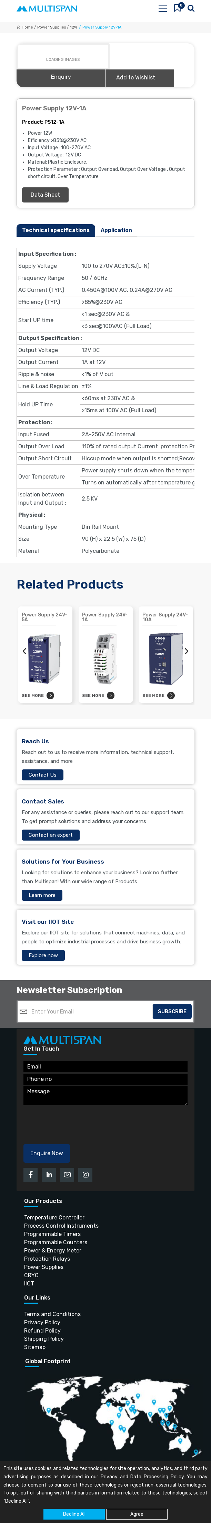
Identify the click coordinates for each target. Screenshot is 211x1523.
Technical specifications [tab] (56, 230)
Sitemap (35, 1347)
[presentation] (24, 651)
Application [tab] (116, 230)
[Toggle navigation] (162, 8)
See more (38, 695)
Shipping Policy (44, 1338)
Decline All (74, 1514)
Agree (136, 1514)
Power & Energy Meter (52, 1250)
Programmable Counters (55, 1242)
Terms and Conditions (52, 1314)
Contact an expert (51, 835)
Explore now (43, 955)
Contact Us (43, 775)
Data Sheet (45, 194)
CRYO (31, 1275)
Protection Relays (47, 1258)
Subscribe (172, 1011)
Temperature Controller (54, 1217)
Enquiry (61, 77)
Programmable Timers (52, 1233)
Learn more (42, 895)
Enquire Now (46, 1153)
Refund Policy (42, 1330)
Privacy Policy (42, 1322)
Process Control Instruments (61, 1225)
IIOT (29, 1283)
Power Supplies (43, 1266)
